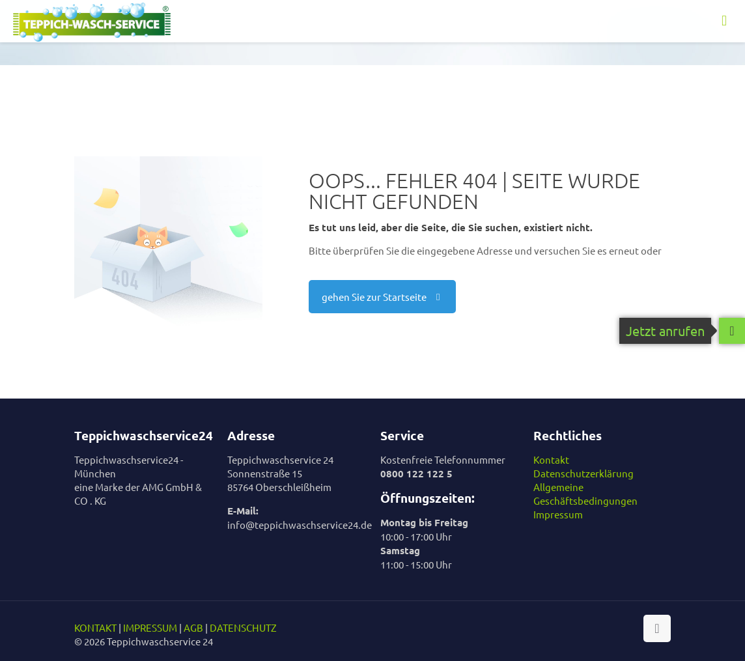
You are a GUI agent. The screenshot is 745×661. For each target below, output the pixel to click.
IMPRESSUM (150, 627)
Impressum (558, 514)
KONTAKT (95, 627)
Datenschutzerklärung (583, 473)
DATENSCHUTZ (243, 627)
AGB (193, 627)
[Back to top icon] (657, 628)
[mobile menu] (724, 21)
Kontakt (551, 459)
